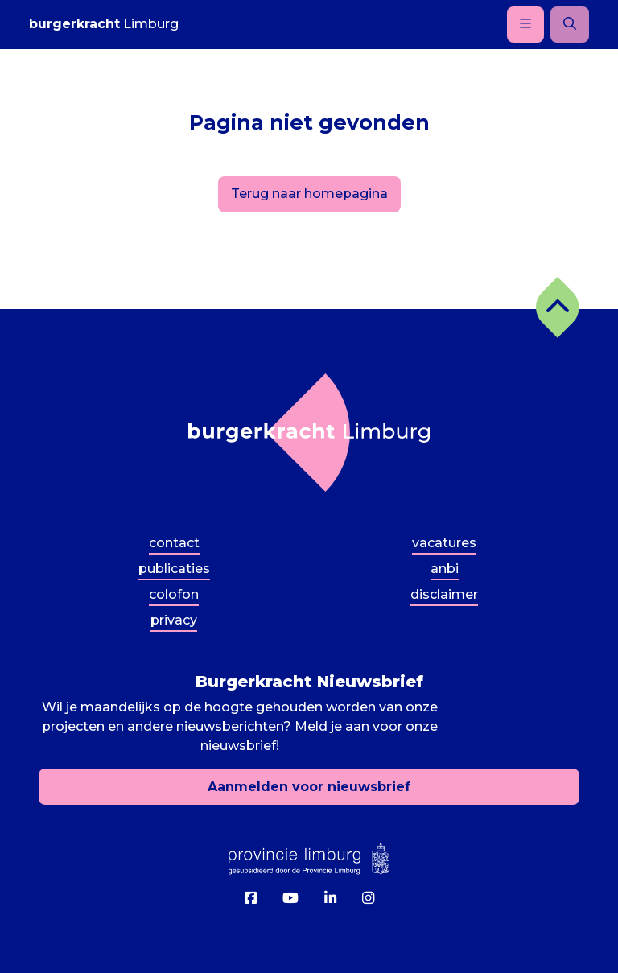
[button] (557, 307)
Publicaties (174, 568)
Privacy (173, 620)
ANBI (445, 568)
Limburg (104, 23)
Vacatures (444, 542)
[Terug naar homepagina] (309, 432)
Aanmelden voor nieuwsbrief (309, 786)
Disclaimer (444, 594)
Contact (174, 542)
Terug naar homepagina (309, 193)
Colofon (174, 594)
